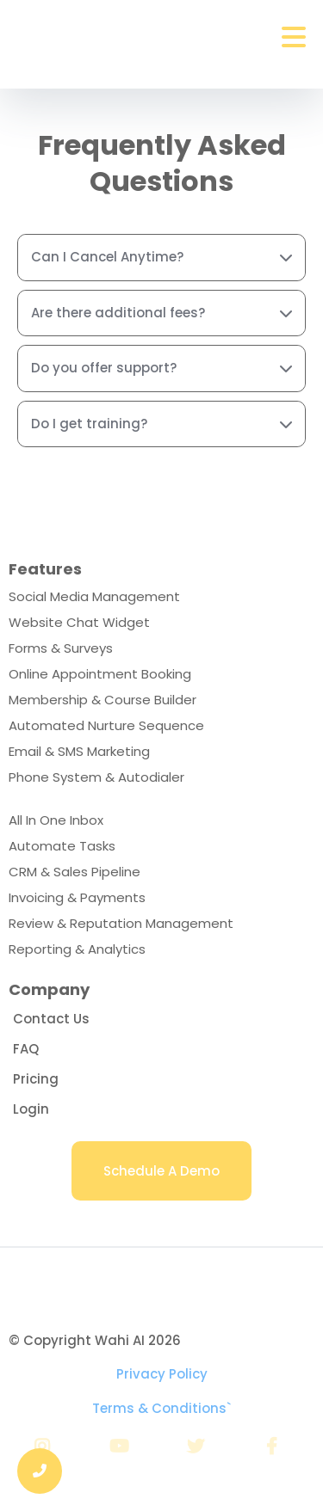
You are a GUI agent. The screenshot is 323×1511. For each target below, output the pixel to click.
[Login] (31, 1109)
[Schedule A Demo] (161, 1171)
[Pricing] (36, 1079)
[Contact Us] (51, 1019)
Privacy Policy (162, 1374)
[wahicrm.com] (161, 1281)
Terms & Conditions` (161, 1408)
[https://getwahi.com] (85, 38)
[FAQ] (26, 1049)
